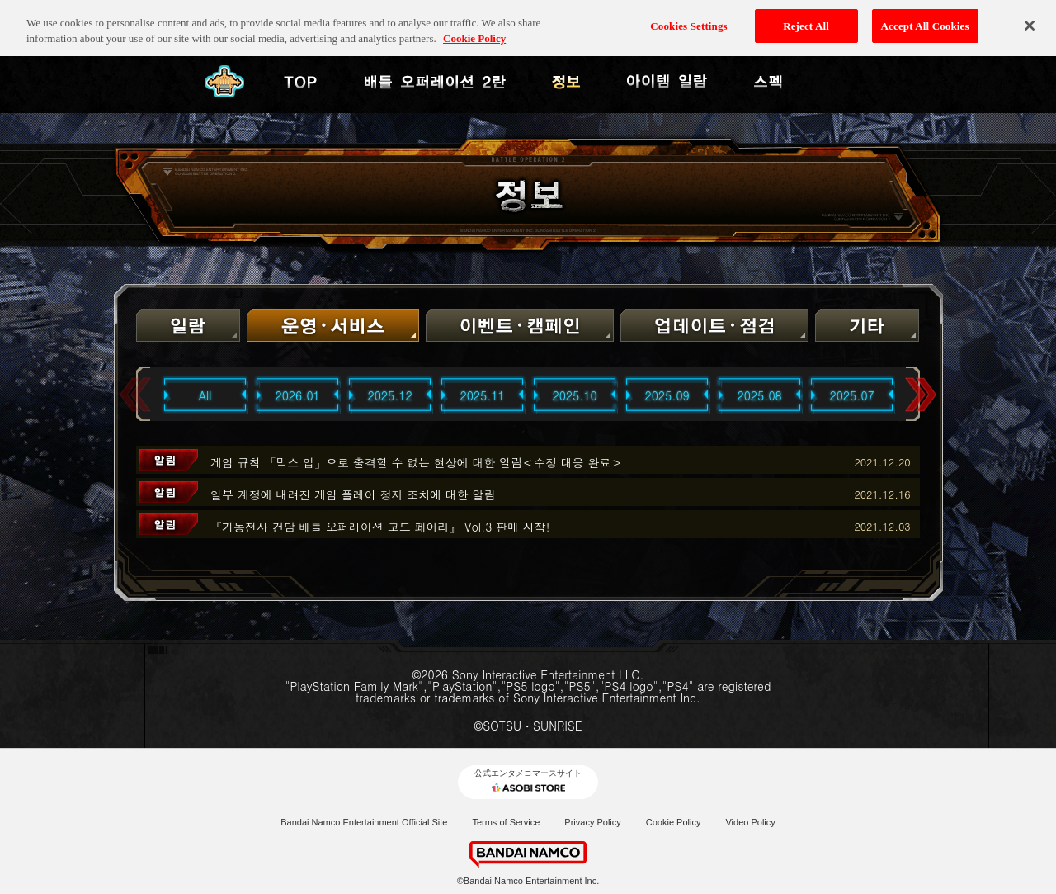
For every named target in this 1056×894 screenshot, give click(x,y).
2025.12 (390, 395)
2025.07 (852, 395)
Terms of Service (506, 822)
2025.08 (760, 395)
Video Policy (750, 822)
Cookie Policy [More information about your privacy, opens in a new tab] (474, 30)
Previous (135, 395)
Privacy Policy (592, 822)
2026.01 (298, 395)
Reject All (806, 17)
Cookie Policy (673, 822)
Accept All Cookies (925, 17)
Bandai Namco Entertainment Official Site (363, 822)
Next (920, 395)
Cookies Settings (688, 17)
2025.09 (667, 395)
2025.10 (575, 395)
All (205, 395)
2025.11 (482, 395)
